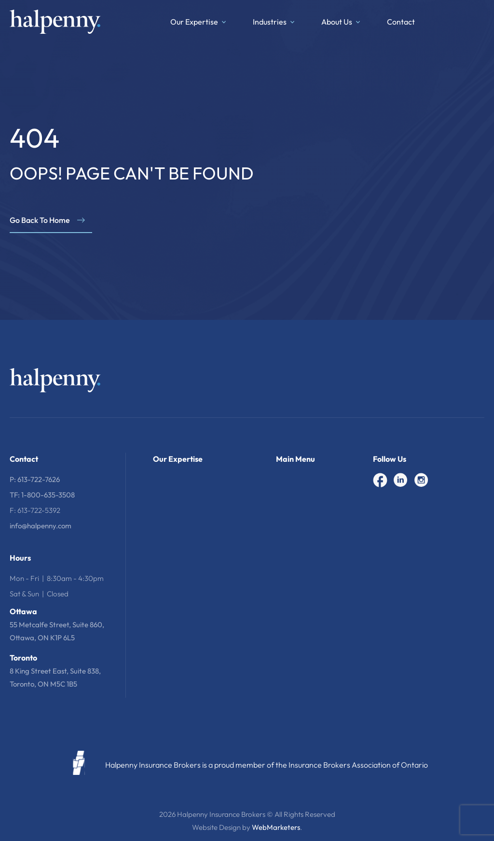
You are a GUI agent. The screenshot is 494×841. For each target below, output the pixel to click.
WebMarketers (276, 827)
